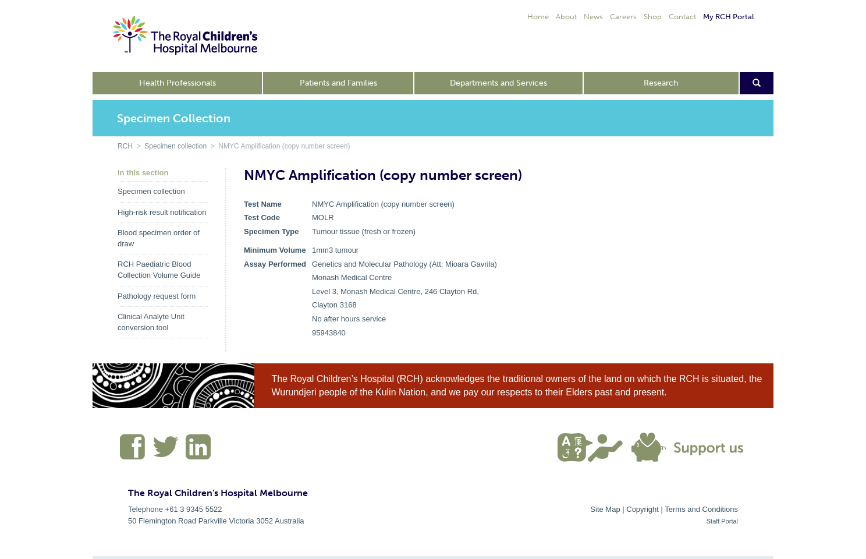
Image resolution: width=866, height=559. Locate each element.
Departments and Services (498, 83)
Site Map (605, 509)
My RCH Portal (728, 16)
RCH (125, 146)
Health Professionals (177, 83)
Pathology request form (157, 296)
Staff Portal (722, 521)
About (566, 16)
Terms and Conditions (701, 509)
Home (538, 16)
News (593, 16)
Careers (623, 16)
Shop (653, 16)
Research (661, 83)
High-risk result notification (162, 212)
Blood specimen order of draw (159, 238)
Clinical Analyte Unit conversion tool (151, 322)
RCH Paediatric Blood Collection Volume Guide (159, 270)
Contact (682, 16)
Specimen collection (175, 146)
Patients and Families (338, 83)
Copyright (642, 509)
